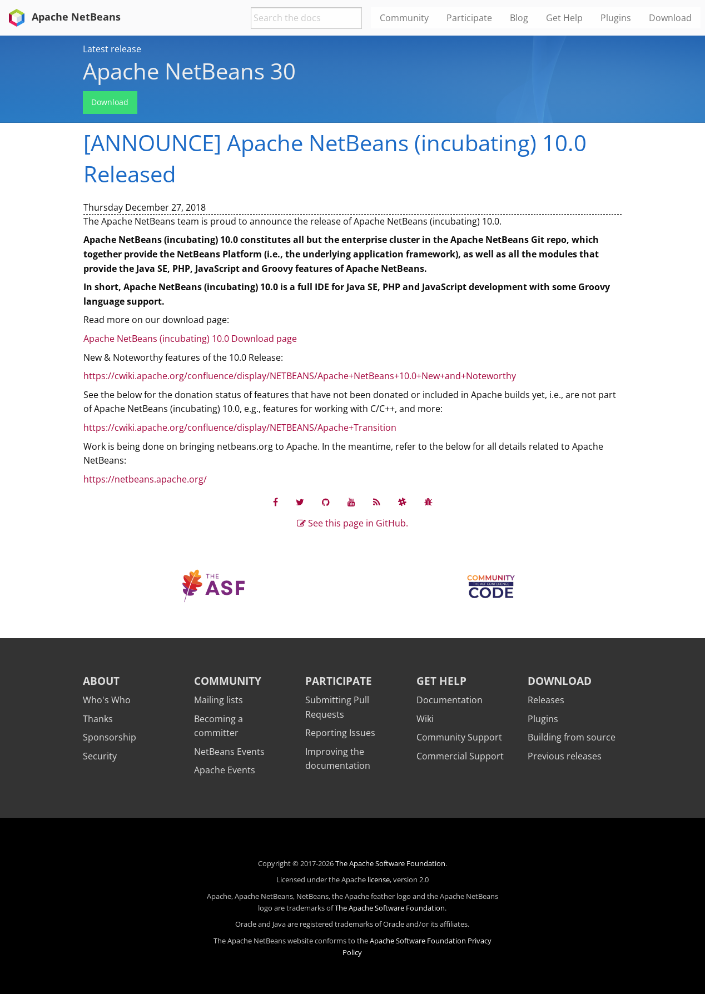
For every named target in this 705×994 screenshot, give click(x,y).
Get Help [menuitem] (564, 18)
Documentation (449, 700)
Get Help (441, 680)
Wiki (425, 719)
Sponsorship (109, 737)
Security (100, 756)
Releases (546, 700)
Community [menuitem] (404, 18)
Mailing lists (218, 700)
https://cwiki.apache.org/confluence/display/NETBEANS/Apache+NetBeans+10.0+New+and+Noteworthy (299, 376)
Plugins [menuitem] (615, 18)
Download (109, 102)
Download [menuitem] (670, 18)
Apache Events (224, 770)
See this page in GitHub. (352, 523)
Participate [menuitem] (469, 18)
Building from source (571, 737)
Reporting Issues (340, 733)
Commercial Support (460, 756)
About (101, 680)
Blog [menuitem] (519, 18)
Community (227, 680)
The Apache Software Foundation (390, 863)
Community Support (459, 737)
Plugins (543, 719)
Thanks (98, 719)
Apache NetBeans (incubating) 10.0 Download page (190, 338)
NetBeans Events (229, 751)
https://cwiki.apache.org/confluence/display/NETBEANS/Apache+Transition (239, 427)
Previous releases (565, 756)
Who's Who (107, 700)
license (379, 879)
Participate (338, 680)
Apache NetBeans (62, 16)
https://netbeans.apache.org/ (145, 479)
